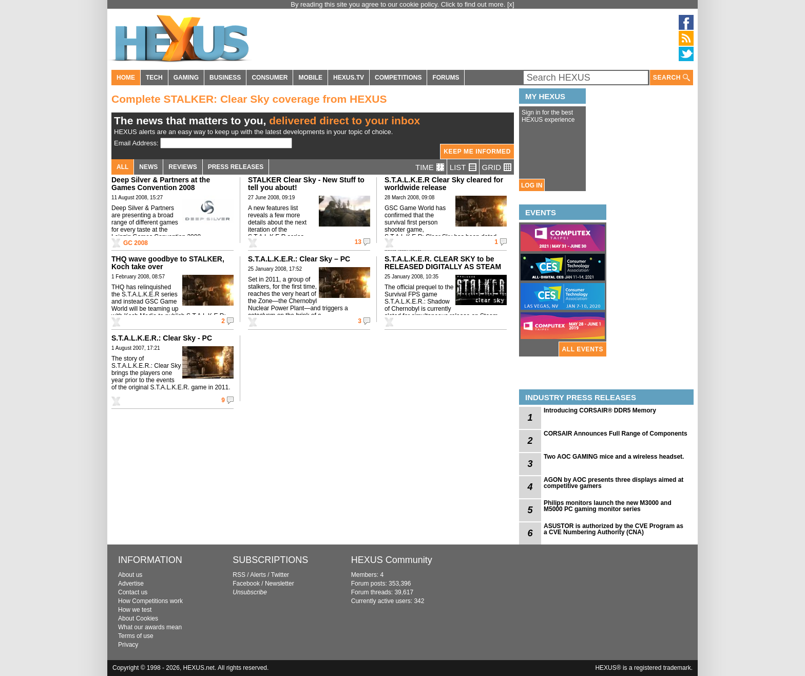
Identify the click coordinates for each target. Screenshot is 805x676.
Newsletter (279, 583)
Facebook (246, 583)
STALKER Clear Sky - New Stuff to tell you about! (306, 184)
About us (130, 574)
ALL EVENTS (582, 349)
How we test (134, 609)
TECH (154, 77)
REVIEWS (182, 167)
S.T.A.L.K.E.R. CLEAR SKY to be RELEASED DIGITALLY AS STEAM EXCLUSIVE (443, 266)
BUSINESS (225, 77)
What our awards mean (150, 627)
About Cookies (138, 618)
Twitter (280, 574)
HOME (126, 77)
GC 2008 (135, 243)
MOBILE (310, 77)
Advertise (131, 583)
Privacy (128, 644)
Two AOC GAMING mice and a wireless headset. (614, 457)
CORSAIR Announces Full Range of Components (615, 433)
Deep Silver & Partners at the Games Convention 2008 (160, 184)
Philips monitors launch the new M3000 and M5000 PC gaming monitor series (608, 506)
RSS (239, 574)
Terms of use (136, 636)
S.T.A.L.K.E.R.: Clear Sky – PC (299, 259)
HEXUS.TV (348, 77)
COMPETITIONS (398, 77)
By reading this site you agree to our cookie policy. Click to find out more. (399, 4)
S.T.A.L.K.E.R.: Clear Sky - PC (161, 338)
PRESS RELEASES (236, 167)
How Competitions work (150, 601)
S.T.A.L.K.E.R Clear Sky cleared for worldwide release (444, 184)
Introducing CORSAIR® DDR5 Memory (600, 410)
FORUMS (445, 77)
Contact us (132, 592)
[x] (510, 4)
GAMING (186, 77)
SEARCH (671, 78)
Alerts (258, 574)
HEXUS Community (391, 560)
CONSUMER (270, 77)
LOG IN (531, 185)
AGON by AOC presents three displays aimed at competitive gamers (613, 483)
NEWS (148, 167)
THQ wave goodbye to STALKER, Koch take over (167, 263)
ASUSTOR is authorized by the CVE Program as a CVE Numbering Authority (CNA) (613, 529)
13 (358, 242)
